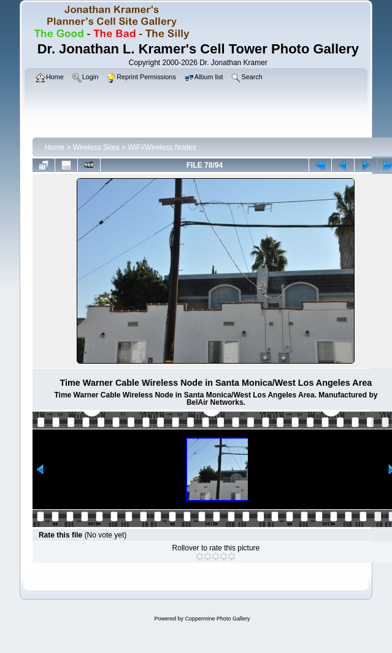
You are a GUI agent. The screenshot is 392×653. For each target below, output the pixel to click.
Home (54, 147)
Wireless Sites (96, 147)
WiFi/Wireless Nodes (162, 147)
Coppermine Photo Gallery (217, 619)
